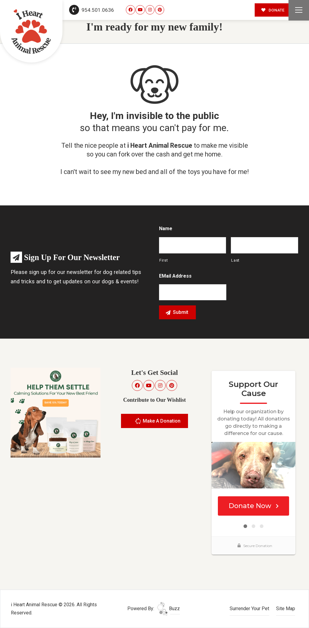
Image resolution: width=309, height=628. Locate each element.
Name (165, 228)
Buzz (168, 608)
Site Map (285, 608)
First (163, 260)
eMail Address (175, 276)
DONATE (273, 10)
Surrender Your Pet (249, 608)
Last (235, 260)
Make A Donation (157, 422)
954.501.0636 (91, 10)
